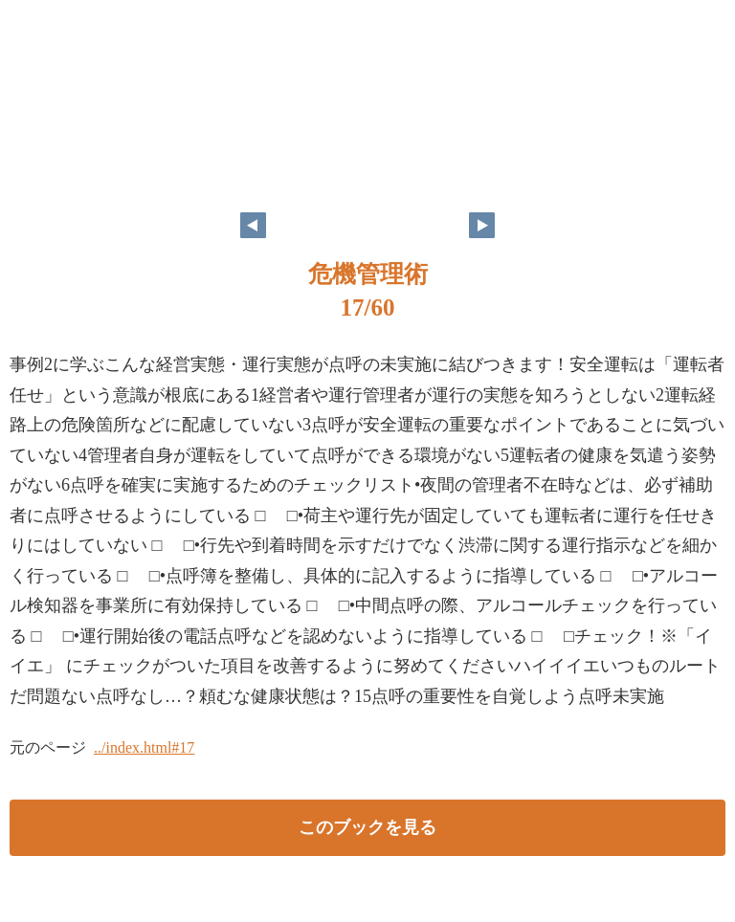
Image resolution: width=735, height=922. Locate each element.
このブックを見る (367, 827)
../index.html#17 (144, 747)
